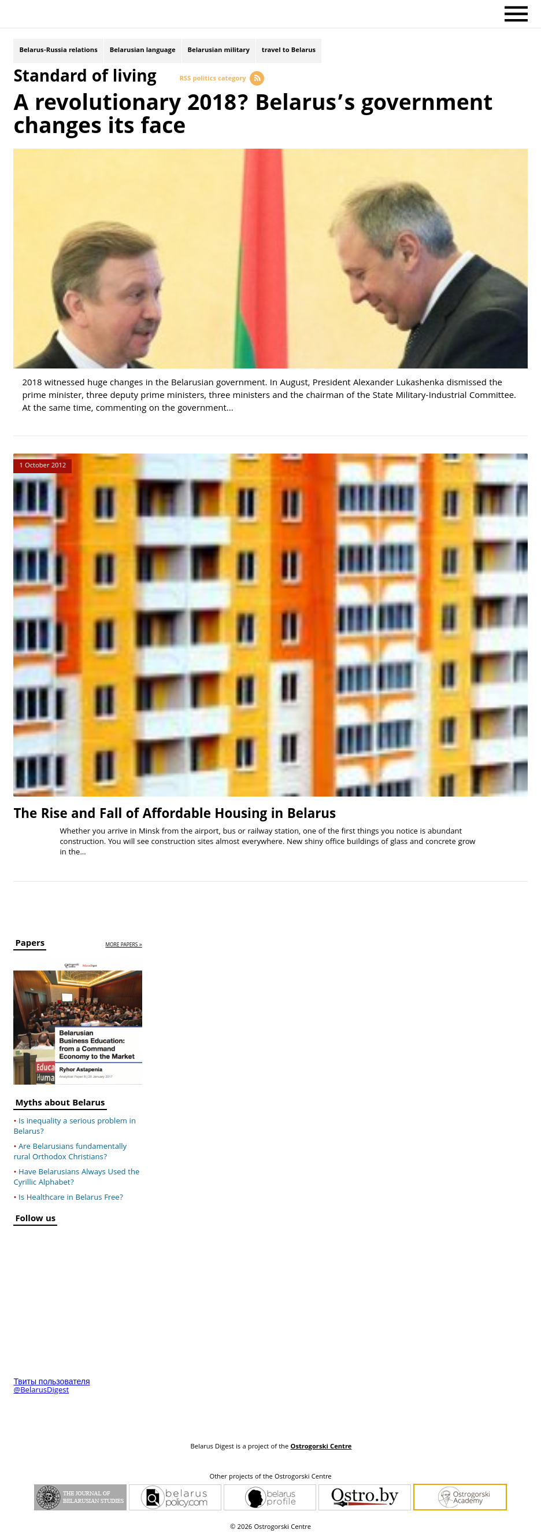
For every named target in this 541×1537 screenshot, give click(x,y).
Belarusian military (219, 50)
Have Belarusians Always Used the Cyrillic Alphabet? (76, 1177)
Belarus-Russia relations (58, 50)
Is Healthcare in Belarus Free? (70, 1198)
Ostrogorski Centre (320, 1447)
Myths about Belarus (60, 1104)
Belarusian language (143, 50)
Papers (30, 944)
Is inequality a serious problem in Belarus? (74, 1126)
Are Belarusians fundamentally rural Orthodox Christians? (70, 1152)
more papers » (123, 945)
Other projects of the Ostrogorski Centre (270, 1477)
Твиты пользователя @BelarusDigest (51, 1386)
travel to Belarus (289, 50)
